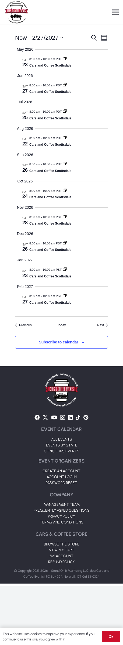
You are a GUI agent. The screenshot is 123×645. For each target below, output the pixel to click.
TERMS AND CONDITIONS (61, 581)
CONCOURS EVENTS (61, 510)
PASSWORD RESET (61, 541)
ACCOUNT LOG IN (62, 535)
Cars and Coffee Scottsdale (50, 65)
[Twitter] (45, 476)
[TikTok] (78, 476)
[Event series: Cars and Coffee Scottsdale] (65, 59)
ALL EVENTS (61, 498)
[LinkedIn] (70, 476)
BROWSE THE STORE (61, 603)
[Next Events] (102, 325)
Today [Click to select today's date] (61, 325)
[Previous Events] (23, 325)
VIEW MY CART (61, 609)
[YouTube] (54, 476)
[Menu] (115, 12)
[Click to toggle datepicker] (39, 37)
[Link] (16, 12)
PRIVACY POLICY (61, 575)
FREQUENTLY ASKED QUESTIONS (62, 569)
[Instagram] (62, 476)
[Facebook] (37, 476)
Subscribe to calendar (58, 342)
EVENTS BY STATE (61, 504)
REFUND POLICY (61, 620)
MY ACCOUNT (61, 615)
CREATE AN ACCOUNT (61, 529)
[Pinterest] (86, 476)
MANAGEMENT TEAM (62, 563)
